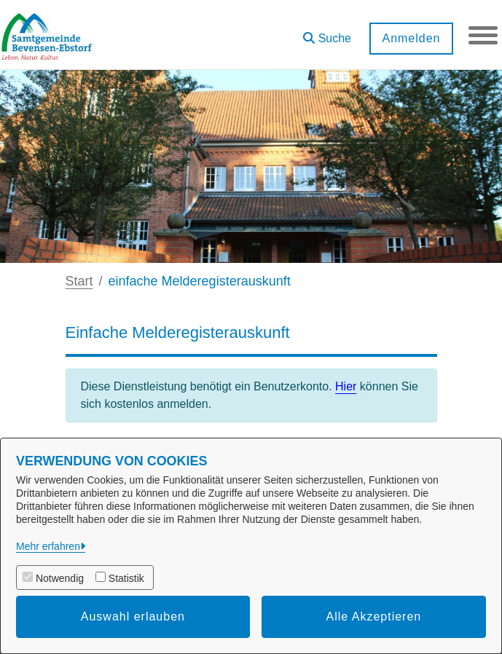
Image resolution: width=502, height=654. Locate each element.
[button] (327, 33)
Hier (345, 386)
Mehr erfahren (48, 546)
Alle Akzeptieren (374, 616)
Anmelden (411, 38)
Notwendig (60, 578)
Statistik (126, 578)
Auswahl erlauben (133, 616)
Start (79, 281)
